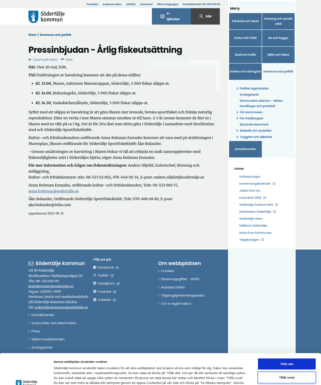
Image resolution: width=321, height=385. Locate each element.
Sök (205, 16)
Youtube (105, 291)
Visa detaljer (224, 377)
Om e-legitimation (176, 303)
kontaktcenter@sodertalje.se (50, 286)
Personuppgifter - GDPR (180, 279)
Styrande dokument (254, 124)
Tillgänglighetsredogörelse (182, 295)
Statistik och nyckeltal (253, 130)
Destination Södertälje (255, 211)
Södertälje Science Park (256, 204)
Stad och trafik (245, 55)
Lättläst (131, 4)
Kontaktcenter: (201, 4)
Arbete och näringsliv (245, 71)
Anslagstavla (249, 95)
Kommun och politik (55, 35)
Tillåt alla (286, 335)
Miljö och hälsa (278, 55)
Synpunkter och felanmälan (54, 323)
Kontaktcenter (245, 149)
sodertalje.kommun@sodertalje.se (61, 307)
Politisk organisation (252, 88)
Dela (66, 59)
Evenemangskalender (255, 184)
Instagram (106, 283)
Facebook (106, 267)
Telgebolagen (249, 239)
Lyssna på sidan (43, 59)
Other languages (167, 4)
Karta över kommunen (255, 233)
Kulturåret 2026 (250, 198)
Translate (92, 4)
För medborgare (249, 118)
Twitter (103, 275)
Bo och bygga (278, 38)
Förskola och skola (245, 21)
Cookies (167, 271)
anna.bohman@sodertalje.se (53, 191)
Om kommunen (248, 112)
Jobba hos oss (249, 190)
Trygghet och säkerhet (253, 137)
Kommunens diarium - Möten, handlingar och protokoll (261, 103)
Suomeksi (146, 4)
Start (32, 35)
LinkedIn (104, 299)
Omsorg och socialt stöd (278, 21)
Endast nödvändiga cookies (287, 362)
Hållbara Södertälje (253, 226)
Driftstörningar (249, 177)
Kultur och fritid (245, 38)
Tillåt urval (287, 348)
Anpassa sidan (112, 4)
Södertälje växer (251, 219)
